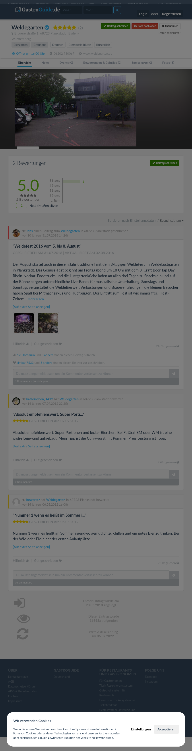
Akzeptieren (166, 729)
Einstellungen (141, 729)
